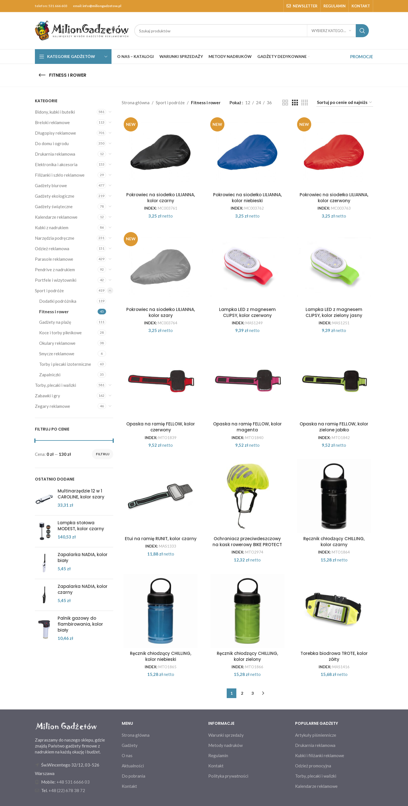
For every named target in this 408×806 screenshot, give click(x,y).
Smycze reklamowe (56, 353)
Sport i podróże (49, 290)
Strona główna (136, 102)
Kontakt (129, 786)
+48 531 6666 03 (73, 781)
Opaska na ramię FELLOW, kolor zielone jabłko (334, 427)
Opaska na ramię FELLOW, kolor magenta (247, 427)
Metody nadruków (225, 745)
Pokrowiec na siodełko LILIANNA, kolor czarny (160, 198)
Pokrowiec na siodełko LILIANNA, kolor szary (160, 312)
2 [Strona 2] (242, 693)
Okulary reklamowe (57, 343)
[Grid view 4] (304, 103)
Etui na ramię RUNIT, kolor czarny (161, 539)
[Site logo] (82, 30)
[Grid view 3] (295, 103)
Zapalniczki (49, 374)
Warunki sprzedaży (226, 735)
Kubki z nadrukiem (51, 227)
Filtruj (102, 454)
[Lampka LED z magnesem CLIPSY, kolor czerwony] (247, 267)
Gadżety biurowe (51, 185)
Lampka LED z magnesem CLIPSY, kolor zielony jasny (334, 312)
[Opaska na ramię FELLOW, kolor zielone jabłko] (334, 381)
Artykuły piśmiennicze (315, 735)
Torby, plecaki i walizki (55, 385)
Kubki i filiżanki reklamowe (319, 755)
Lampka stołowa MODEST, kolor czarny (81, 526)
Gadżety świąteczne (54, 206)
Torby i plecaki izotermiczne (65, 364)
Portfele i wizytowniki (55, 280)
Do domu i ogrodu (52, 143)
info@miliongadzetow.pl (102, 6)
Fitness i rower (54, 311)
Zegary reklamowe (52, 406)
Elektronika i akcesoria (56, 164)
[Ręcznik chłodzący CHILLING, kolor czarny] (334, 496)
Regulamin (218, 755)
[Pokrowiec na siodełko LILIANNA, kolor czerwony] (334, 152)
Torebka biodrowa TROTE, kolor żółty (334, 656)
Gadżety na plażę (55, 322)
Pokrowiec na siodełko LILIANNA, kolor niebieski (247, 198)
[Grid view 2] (285, 103)
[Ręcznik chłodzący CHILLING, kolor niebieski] (161, 611)
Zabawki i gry (47, 395)
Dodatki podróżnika (57, 301)
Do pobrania (133, 775)
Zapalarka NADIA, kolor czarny (83, 589)
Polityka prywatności (228, 775)
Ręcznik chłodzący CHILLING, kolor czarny (334, 542)
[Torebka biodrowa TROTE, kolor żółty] (334, 611)
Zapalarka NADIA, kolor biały (83, 557)
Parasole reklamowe (54, 259)
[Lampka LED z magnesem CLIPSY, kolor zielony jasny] (334, 267)
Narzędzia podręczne (54, 238)
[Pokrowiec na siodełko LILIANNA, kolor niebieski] (247, 152)
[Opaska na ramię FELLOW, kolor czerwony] (161, 381)
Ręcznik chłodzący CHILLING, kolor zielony (247, 656)
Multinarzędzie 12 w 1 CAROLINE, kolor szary (81, 494)
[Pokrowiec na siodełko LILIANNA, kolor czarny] (161, 152)
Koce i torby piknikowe (60, 332)
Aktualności (133, 765)
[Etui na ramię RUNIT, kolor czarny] (161, 496)
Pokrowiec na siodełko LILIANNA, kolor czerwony (334, 198)
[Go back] (42, 75)
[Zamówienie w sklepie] (344, 102)
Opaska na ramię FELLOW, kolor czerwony (160, 427)
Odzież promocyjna (313, 765)
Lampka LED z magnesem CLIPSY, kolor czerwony (247, 312)
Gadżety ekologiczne (54, 196)
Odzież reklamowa (52, 248)
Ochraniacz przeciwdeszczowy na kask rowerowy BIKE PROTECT (247, 542)
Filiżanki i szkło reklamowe (60, 175)
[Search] (251, 30)
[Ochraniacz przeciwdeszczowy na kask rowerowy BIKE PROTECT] (247, 496)
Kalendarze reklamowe (56, 217)
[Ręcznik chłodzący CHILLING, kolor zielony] (247, 611)
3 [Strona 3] (252, 693)
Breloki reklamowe (52, 122)
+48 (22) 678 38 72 (67, 790)
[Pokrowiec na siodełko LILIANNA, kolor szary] (161, 267)
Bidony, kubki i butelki (55, 111)
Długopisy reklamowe (55, 132)
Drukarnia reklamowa (55, 153)
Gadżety (130, 745)
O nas (127, 755)
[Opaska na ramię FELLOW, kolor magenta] (247, 381)
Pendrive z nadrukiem (55, 269)
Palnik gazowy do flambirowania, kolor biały (80, 624)
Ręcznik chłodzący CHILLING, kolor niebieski (160, 656)
